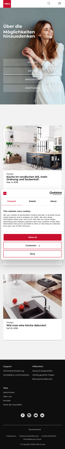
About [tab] (53, 201)
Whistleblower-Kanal (32, 439)
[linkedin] (42, 415)
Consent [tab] (11, 201)
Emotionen (32, 88)
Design (32, 70)
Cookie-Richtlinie (49, 436)
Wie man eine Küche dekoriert (26, 325)
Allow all (32, 237)
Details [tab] (32, 201)
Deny (32, 254)
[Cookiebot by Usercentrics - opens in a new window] (49, 193)
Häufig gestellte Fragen (43, 375)
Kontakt (7, 400)
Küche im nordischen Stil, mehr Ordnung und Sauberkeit (26, 178)
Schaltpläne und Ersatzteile (16, 375)
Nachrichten (9, 392)
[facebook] (22, 415)
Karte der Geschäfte (12, 404)
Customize (33, 245)
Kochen (33, 62)
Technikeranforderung (13, 371)
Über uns (7, 396)
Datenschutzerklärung (28, 436)
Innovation (32, 79)
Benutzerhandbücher (42, 379)
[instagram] (29, 415)
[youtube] (35, 415)
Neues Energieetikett (42, 371)
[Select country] (54, 3)
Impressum (11, 436)
